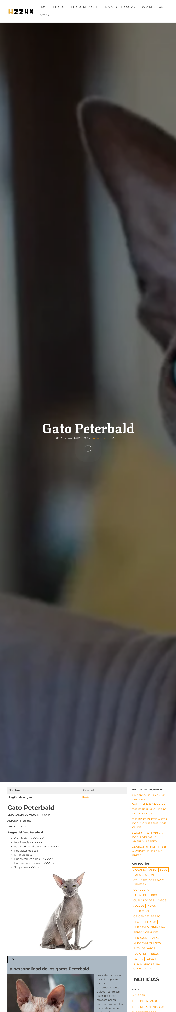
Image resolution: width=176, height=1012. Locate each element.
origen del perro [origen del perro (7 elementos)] (147, 916)
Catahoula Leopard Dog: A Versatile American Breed (147, 837)
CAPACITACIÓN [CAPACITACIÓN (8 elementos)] (143, 875)
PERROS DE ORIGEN (84, 6)
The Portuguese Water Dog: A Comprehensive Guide (149, 823)
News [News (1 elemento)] (151, 905)
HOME (44, 6)
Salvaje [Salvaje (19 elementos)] (151, 959)
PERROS (58, 6)
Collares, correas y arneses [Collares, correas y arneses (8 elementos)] (148, 882)
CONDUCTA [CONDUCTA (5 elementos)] (141, 889)
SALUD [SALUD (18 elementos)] (138, 959)
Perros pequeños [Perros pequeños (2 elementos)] (147, 943)
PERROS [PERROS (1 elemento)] (150, 921)
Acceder (138, 995)
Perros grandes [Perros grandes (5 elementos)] (145, 932)
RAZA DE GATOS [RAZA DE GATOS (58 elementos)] (144, 948)
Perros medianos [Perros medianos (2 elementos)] (146, 937)
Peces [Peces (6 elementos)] (137, 921)
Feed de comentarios (148, 1006)
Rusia (85, 797)
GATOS (44, 15)
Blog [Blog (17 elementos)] (163, 869)
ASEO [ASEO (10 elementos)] (153, 869)
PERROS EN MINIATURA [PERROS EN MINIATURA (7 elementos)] (149, 927)
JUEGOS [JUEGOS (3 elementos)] (138, 905)
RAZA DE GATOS (152, 6)
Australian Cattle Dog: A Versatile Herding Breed (150, 851)
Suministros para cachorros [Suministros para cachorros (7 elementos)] (146, 966)
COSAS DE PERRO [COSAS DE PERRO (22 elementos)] (145, 895)
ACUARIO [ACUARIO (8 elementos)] (139, 869)
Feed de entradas (145, 1001)
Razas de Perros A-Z (120, 6)
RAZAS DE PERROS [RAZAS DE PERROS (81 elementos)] (146, 953)
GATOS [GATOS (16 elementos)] (161, 900)
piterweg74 (98, 438)
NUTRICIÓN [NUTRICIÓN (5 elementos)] (141, 911)
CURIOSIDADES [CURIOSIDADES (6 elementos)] (143, 900)
